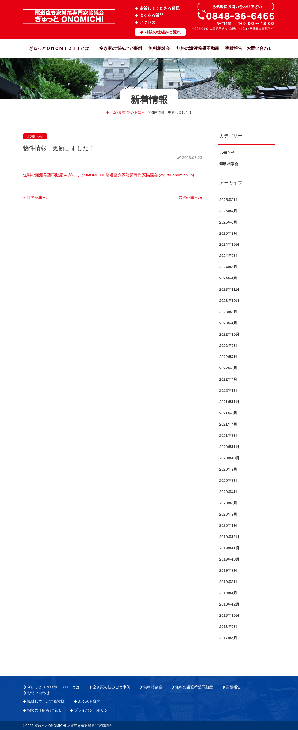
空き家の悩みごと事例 (120, 48)
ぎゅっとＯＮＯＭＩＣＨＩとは (59, 48)
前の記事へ (35, 197)
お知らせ (141, 112)
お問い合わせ (259, 48)
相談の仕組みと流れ (163, 32)
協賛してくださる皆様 (159, 8)
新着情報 (125, 112)
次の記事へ (190, 197)
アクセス (147, 22)
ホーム (111, 112)
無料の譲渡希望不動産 (197, 48)
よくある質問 (151, 15)
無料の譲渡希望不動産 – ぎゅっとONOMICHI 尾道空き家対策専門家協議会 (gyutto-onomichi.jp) (108, 175)
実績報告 (233, 48)
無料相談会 (159, 48)
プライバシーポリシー (92, 710)
